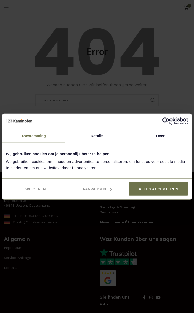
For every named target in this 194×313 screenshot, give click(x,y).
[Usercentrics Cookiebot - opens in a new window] (166, 121)
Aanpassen (97, 189)
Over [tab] (160, 135)
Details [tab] (97, 135)
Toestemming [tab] (33, 135)
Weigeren (35, 189)
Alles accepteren (158, 189)
